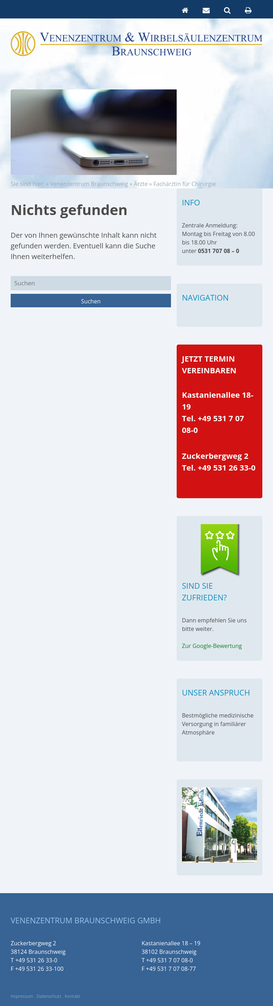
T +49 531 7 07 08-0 (167, 960)
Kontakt (72, 996)
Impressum (22, 996)
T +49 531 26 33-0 (34, 960)
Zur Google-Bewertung (212, 646)
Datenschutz (49, 996)
